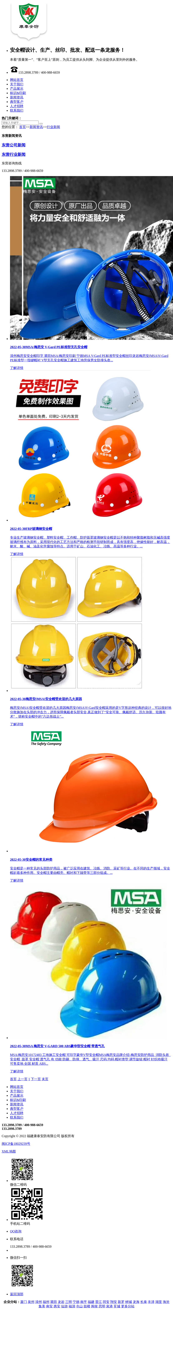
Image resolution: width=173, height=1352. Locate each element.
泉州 (31, 1302)
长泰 (143, 1302)
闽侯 (94, 1306)
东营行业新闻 (13, 154)
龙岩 (61, 1302)
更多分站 (127, 1306)
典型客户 (16, 101)
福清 (72, 1306)
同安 (106, 1302)
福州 (46, 1302)
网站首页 (16, 80)
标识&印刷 (18, 93)
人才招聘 (16, 106)
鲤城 (128, 1302)
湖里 (158, 1302)
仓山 (79, 1306)
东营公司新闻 (13, 145)
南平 (83, 1302)
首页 (22, 127)
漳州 (38, 1302)
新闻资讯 (16, 97)
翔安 (113, 1302)
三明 (68, 1302)
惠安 (57, 1306)
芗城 (117, 1306)
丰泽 (151, 1302)
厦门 (23, 1302)
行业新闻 (53, 127)
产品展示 (16, 88)
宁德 (76, 1302)
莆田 (53, 1302)
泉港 (109, 1306)
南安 (49, 1306)
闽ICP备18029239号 (16, 1143)
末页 (45, 1079)
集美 (42, 1306)
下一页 (36, 1079)
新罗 (121, 1302)
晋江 (98, 1302)
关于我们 (16, 84)
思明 (102, 1306)
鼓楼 (87, 1306)
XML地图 (9, 1151)
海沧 (166, 1302)
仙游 (64, 1306)
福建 (91, 1302)
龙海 (136, 1302)
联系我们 (16, 110)
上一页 (23, 1079)
